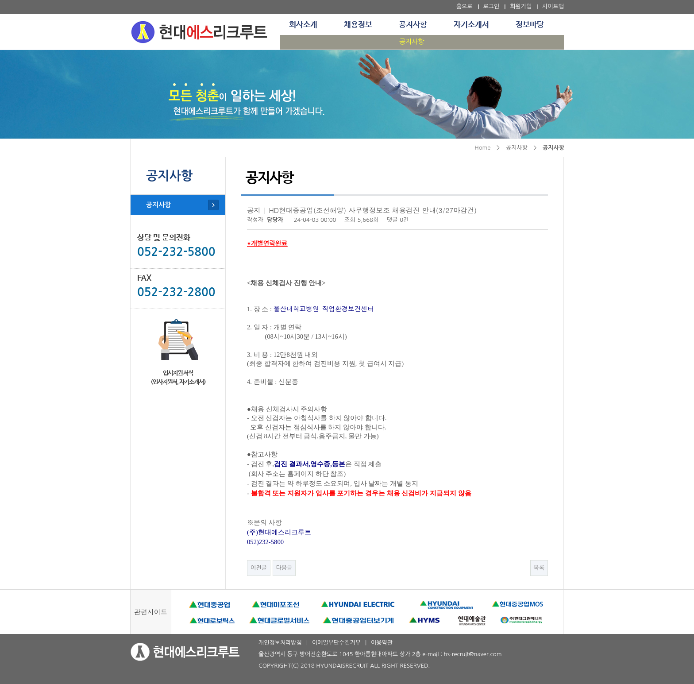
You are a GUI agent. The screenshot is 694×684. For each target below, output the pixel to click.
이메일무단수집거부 (336, 642)
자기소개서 (471, 24)
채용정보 (358, 24)
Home (482, 148)
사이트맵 (553, 6)
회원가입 (521, 6)
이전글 (259, 568)
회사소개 (303, 24)
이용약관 (382, 642)
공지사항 (413, 24)
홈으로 (464, 6)
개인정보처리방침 (280, 642)
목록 (539, 568)
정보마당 (530, 24)
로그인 (491, 6)
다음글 (284, 568)
